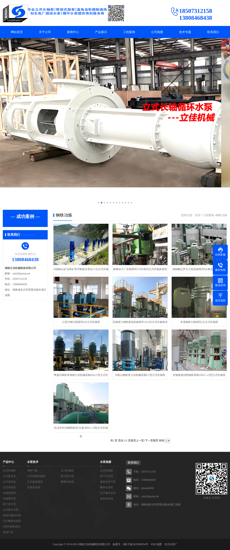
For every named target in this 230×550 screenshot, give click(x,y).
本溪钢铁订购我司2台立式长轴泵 (199, 322)
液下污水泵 (106, 476)
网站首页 (17, 32)
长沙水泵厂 (170, 544)
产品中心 (8, 461)
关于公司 (45, 32)
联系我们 (213, 32)
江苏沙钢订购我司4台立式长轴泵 (81, 322)
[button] (98, 202)
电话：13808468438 (144, 480)
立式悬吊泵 (9, 476)
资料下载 (32, 470)
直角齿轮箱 (33, 487)
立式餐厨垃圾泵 (12, 521)
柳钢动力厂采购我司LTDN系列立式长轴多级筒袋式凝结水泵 (140, 271)
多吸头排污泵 (108, 481)
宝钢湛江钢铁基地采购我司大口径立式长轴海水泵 (140, 323)
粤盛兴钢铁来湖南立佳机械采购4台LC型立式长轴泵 (81, 376)
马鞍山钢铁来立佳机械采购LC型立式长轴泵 (140, 375)
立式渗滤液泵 (35, 481)
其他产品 (8, 532)
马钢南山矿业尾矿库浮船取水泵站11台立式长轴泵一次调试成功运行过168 (80, 271)
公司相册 (157, 32)
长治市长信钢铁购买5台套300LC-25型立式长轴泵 (81, 429)
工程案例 (129, 32)
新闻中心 (73, 32)
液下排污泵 (9, 504)
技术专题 (185, 32)
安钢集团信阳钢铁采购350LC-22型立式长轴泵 (199, 375)
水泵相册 (105, 461)
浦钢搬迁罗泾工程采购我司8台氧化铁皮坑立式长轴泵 (199, 271)
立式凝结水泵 (108, 493)
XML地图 (156, 544)
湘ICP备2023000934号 (135, 544)
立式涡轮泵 (9, 487)
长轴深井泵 (9, 493)
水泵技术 (32, 461)
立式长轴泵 (9, 470)
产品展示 (101, 32)
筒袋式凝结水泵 (12, 515)
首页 (198, 215)
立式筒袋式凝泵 (36, 476)
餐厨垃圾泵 (67, 481)
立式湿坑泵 (9, 481)
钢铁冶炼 (221, 215)
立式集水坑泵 (11, 509)
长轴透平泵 (9, 498)
